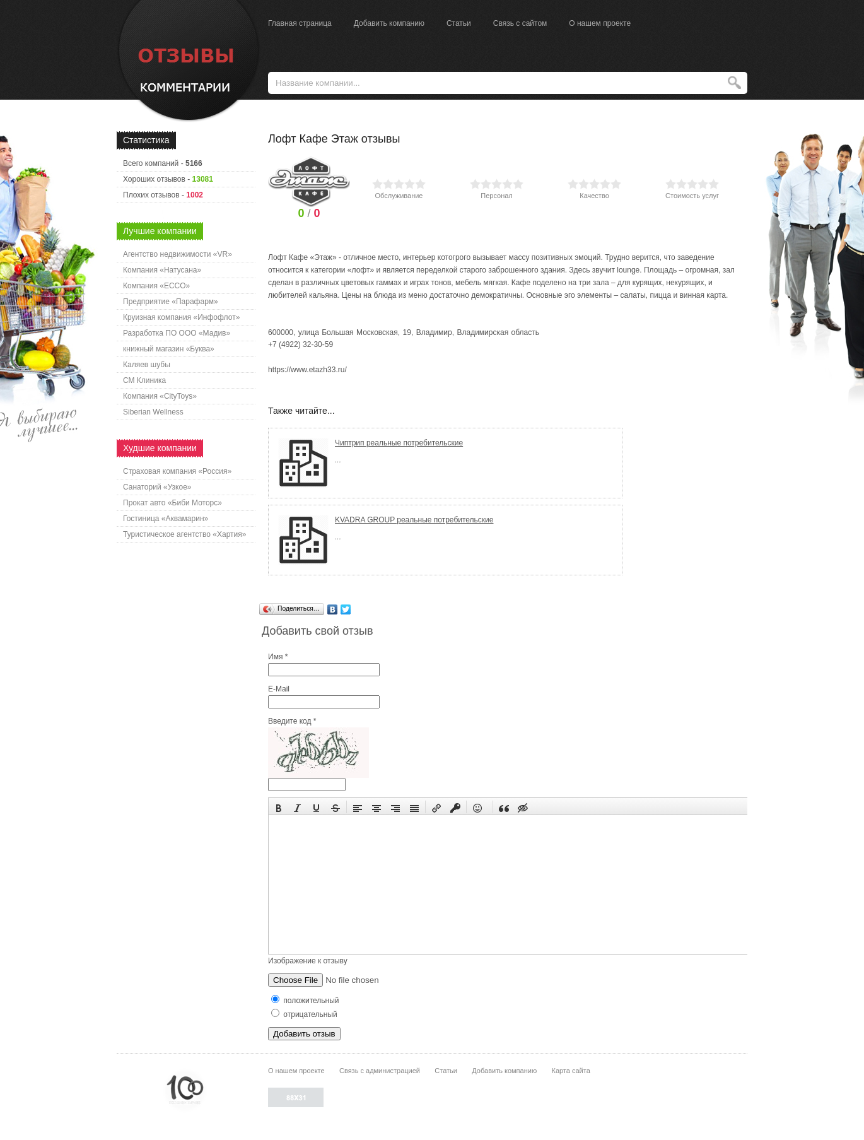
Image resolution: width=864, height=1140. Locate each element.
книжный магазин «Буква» (168, 348)
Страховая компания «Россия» (177, 471)
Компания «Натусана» (162, 270)
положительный (305, 1000)
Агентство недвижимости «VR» (177, 254)
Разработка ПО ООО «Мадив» (176, 333)
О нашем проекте (600, 23)
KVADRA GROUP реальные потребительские (414, 519)
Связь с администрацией (379, 1070)
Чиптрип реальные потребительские (399, 442)
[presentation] (279, 807)
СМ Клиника (144, 380)
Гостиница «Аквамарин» (165, 518)
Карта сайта (570, 1070)
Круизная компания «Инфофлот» (181, 317)
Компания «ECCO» (156, 285)
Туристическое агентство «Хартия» (184, 534)
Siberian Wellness (153, 412)
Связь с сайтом (520, 23)
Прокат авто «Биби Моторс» (172, 502)
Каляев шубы (146, 364)
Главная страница (300, 23)
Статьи (459, 23)
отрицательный (304, 1014)
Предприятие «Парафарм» (170, 301)
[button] (279, 807)
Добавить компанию (389, 23)
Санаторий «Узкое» (157, 487)
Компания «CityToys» (160, 396)
